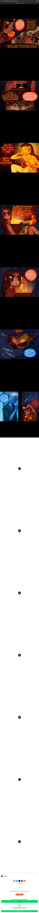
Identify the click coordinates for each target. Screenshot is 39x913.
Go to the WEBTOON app (19, 911)
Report (19, 887)
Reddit (25, 881)
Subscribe (20, 883)
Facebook (17, 881)
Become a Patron (19, 894)
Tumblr (22, 881)
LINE (14, 881)
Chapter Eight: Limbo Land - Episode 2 (10, 1)
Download (19, 901)
